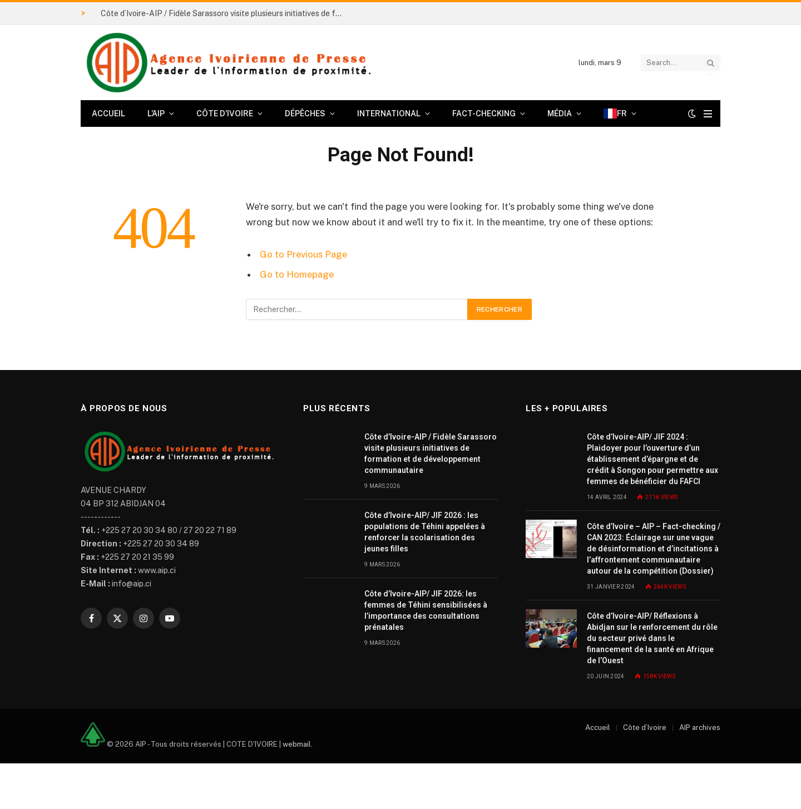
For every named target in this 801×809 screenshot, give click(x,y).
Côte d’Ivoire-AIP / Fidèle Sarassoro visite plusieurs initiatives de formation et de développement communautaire (226, 13)
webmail (297, 744)
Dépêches (305, 113)
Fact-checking (484, 113)
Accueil (108, 113)
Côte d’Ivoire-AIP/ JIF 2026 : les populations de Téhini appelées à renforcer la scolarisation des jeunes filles (424, 532)
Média (559, 113)
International (389, 113)
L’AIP (156, 113)
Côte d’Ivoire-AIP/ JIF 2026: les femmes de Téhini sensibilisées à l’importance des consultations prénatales (425, 610)
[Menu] (708, 113)
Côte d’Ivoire (224, 113)
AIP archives (699, 727)
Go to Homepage (297, 274)
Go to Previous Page (303, 254)
